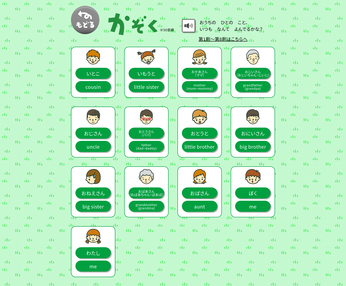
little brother (200, 146)
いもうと (146, 73)
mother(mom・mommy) (200, 87)
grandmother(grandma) (146, 206)
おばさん (199, 193)
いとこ (93, 73)
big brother (253, 146)
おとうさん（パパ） (146, 133)
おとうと (199, 133)
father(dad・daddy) (146, 146)
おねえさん (93, 193)
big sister (93, 206)
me (253, 206)
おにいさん (253, 133)
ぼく (253, 193)
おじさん (93, 133)
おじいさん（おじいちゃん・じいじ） (252, 73)
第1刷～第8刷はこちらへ (223, 39)
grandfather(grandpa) (253, 87)
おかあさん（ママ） (199, 73)
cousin (93, 86)
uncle (93, 146)
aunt (199, 206)
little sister (146, 86)
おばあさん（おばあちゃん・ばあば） (146, 193)
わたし (93, 252)
